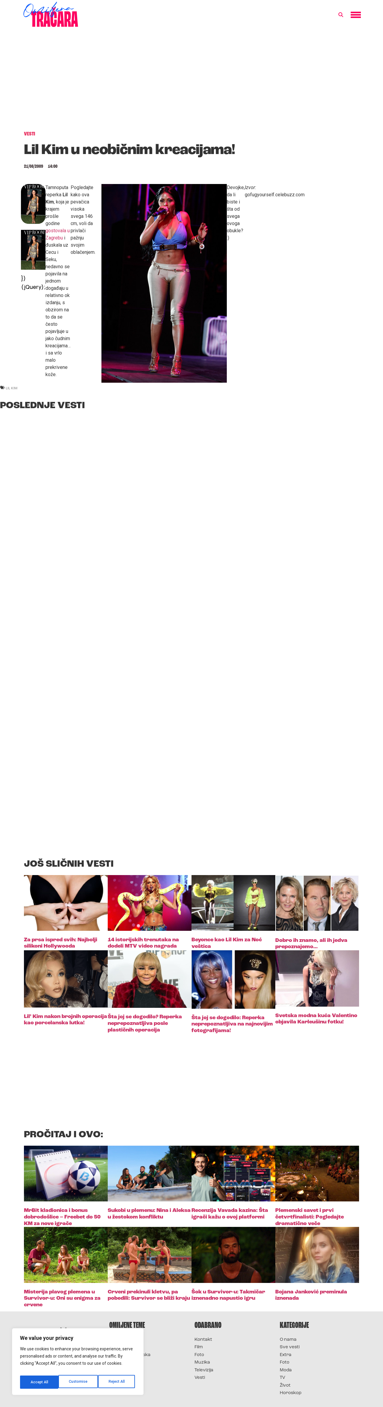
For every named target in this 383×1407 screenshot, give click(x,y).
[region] (78, 1363)
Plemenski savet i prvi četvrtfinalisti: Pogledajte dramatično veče (309, 1217)
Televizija (203, 1370)
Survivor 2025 (125, 1347)
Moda (286, 1370)
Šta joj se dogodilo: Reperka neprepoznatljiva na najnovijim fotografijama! (232, 1024)
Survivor (119, 1339)
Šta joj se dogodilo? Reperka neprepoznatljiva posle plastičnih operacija (145, 1023)
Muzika (202, 1362)
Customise (39, 1382)
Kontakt (203, 1339)
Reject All (79, 1382)
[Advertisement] (191, 82)
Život (285, 1385)
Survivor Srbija (126, 1362)
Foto (199, 1355)
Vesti (199, 1378)
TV (282, 1378)
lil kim (11, 388)
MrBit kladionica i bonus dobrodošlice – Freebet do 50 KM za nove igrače (62, 1217)
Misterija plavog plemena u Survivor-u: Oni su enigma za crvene (62, 1298)
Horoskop (291, 1393)
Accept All (117, 1382)
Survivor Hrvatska (130, 1355)
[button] (341, 15)
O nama (288, 1339)
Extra (285, 1355)
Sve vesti (290, 1347)
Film (198, 1347)
